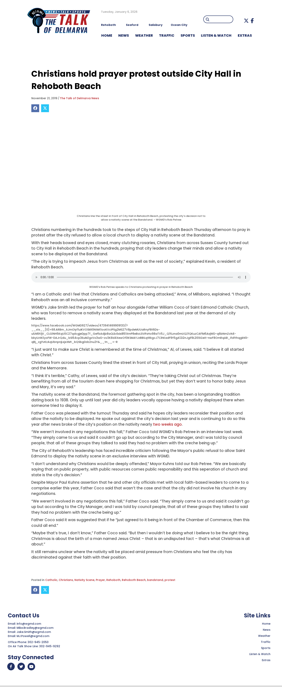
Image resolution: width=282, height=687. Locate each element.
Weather (264, 636)
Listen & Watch (259, 654)
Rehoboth (113, 580)
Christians (66, 580)
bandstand (155, 580)
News (266, 630)
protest (169, 580)
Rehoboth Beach (134, 580)
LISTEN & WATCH (216, 35)
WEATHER (144, 35)
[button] (246, 20)
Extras (266, 660)
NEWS (123, 35)
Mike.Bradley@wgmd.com (35, 628)
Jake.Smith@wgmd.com (34, 632)
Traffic (265, 642)
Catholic (51, 580)
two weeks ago (167, 424)
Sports (188, 35)
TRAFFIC (166, 35)
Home (266, 624)
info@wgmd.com (29, 624)
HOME (106, 35)
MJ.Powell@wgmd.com (34, 636)
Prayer (100, 580)
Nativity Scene (84, 580)
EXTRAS (245, 35)
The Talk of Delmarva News (79, 98)
